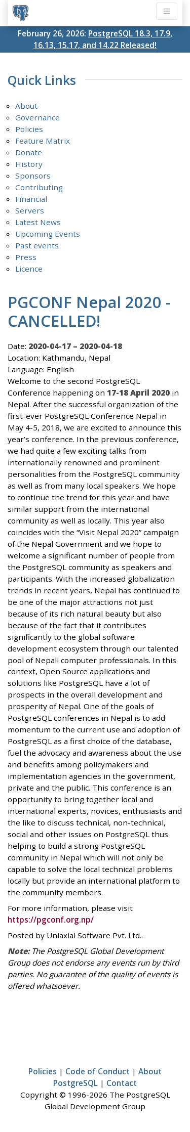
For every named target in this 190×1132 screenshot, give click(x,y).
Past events (37, 245)
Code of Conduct (97, 1071)
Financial (31, 199)
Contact (121, 1083)
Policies (29, 129)
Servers (29, 210)
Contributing (39, 187)
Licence (29, 269)
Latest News (38, 222)
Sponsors (33, 175)
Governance (37, 117)
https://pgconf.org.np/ (51, 920)
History (29, 164)
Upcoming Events (47, 234)
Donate (28, 152)
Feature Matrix (42, 141)
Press (25, 257)
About (26, 106)
